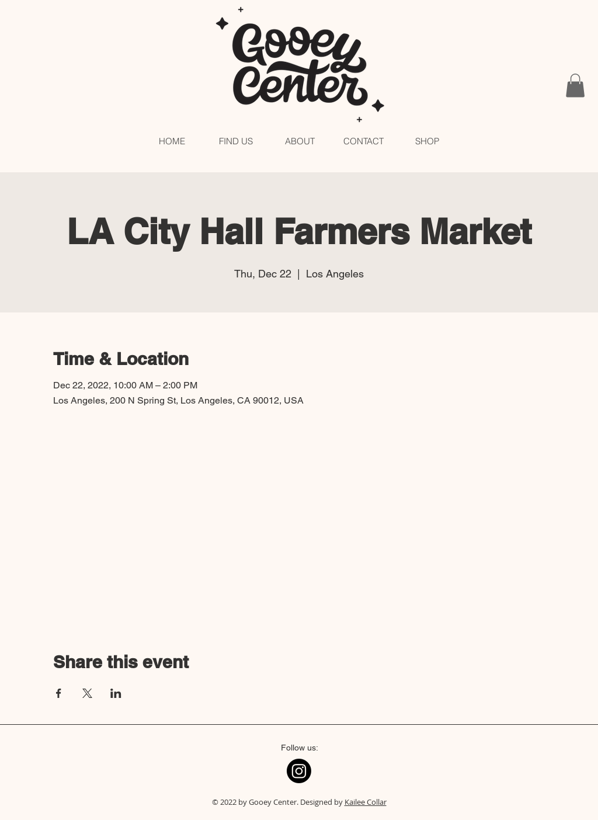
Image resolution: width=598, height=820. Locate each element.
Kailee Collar (366, 802)
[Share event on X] (87, 693)
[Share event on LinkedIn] (115, 693)
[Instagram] (299, 771)
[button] (575, 86)
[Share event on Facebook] (58, 693)
